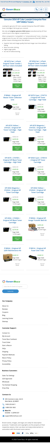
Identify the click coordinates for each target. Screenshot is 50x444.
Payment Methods (8, 355)
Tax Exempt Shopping (9, 385)
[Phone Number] (37, 9)
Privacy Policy (6, 361)
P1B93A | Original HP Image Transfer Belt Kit (37, 219)
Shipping (5, 352)
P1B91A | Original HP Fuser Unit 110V (37, 249)
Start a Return (7, 345)
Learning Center (7, 318)
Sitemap (5, 321)
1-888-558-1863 (10, 407)
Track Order (6, 342)
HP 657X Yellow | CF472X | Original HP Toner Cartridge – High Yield (12, 128)
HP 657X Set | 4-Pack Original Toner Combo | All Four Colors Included (12, 63)
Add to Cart (17, 86)
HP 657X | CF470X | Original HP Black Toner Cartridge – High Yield (12, 160)
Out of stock (17, 113)
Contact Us (6, 333)
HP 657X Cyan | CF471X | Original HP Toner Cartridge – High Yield (37, 97)
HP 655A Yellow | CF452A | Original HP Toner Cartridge (37, 190)
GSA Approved (7, 379)
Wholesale (5, 382)
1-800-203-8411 (10, 404)
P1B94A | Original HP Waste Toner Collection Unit (12, 97)
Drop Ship (5, 388)
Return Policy (6, 358)
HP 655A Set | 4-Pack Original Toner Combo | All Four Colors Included (37, 63)
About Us (5, 306)
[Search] (25, 15)
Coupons (5, 312)
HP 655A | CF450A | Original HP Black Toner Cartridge (12, 220)
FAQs (4, 349)
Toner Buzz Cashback (9, 339)
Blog (3, 315)
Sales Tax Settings (8, 376)
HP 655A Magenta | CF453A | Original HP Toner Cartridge (12, 190)
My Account (6, 336)
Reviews (5, 309)
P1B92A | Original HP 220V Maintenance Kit (12, 249)
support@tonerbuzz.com (13, 416)
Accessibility (6, 364)
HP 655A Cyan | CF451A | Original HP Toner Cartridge (37, 160)
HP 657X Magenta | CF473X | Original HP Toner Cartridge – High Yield (37, 128)
